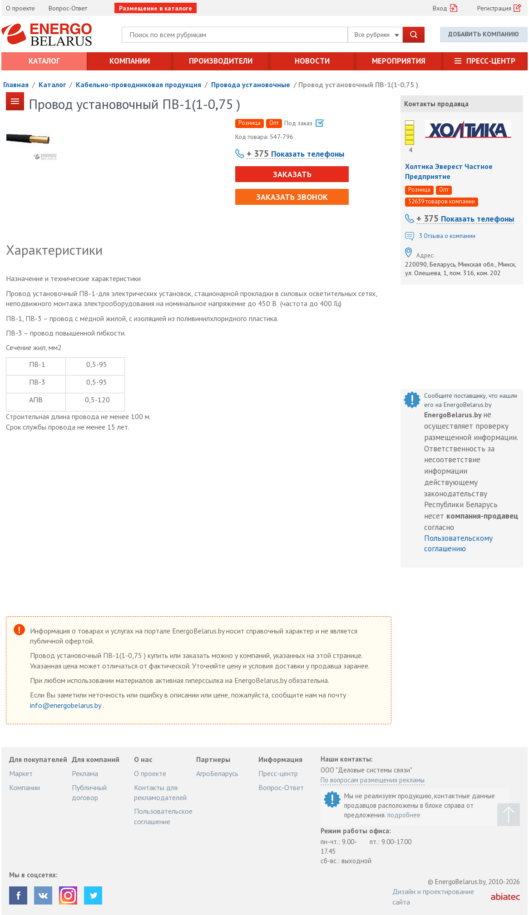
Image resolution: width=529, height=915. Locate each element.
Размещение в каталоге (155, 8)
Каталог (44, 61)
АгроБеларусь (217, 773)
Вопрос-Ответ (68, 8)
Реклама (85, 773)
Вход (440, 8)
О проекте (20, 8)
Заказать (292, 174)
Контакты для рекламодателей (160, 792)
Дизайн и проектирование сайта (433, 896)
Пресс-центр (490, 61)
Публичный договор (89, 792)
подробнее (403, 815)
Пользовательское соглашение (163, 816)
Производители (220, 61)
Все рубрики (377, 34)
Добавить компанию (483, 34)
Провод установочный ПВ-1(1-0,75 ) (358, 84)
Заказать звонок (292, 197)
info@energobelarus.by (66, 705)
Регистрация (494, 8)
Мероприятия (398, 61)
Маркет (21, 773)
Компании (129, 61)
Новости (312, 61)
